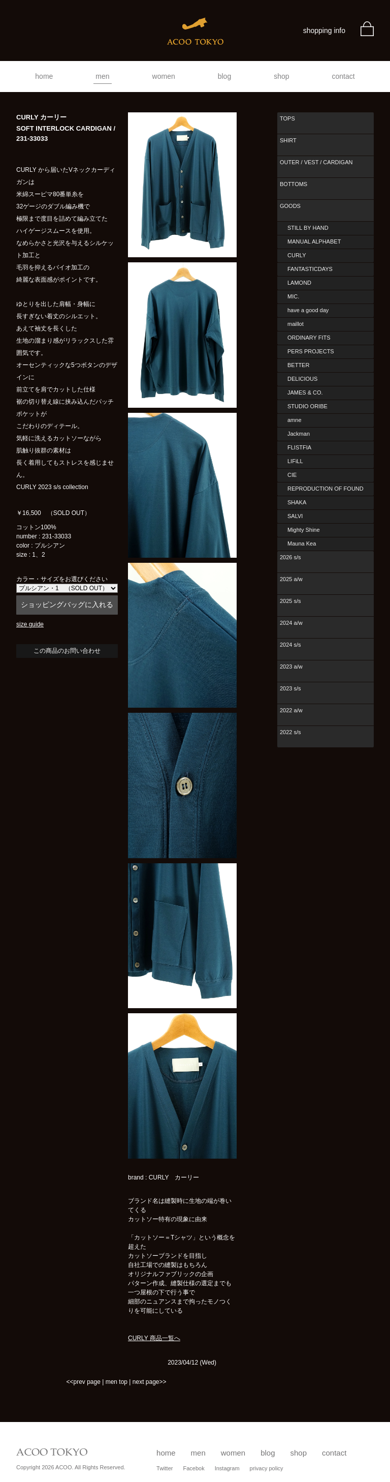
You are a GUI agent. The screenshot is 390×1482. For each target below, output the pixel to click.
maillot (295, 324)
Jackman (298, 434)
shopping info (324, 30)
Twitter (164, 1468)
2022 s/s (290, 732)
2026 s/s (290, 557)
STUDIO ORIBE (307, 406)
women (163, 76)
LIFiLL (295, 461)
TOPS (287, 118)
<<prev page (83, 1381)
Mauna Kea (301, 543)
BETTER (298, 365)
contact (343, 76)
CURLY (296, 255)
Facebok (193, 1468)
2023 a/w (291, 666)
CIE (292, 475)
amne (294, 420)
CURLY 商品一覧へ (154, 1338)
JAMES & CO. (305, 392)
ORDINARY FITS (309, 338)
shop (281, 76)
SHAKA (296, 502)
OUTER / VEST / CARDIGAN (316, 162)
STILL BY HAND (308, 228)
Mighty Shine (303, 530)
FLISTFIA (299, 447)
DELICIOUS (302, 379)
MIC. (293, 296)
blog (224, 76)
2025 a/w (291, 579)
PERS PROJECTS (310, 351)
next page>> (150, 1381)
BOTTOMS (293, 184)
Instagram (227, 1468)
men (102, 76)
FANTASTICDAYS (310, 269)
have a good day (308, 310)
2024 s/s (290, 645)
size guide (30, 624)
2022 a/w (291, 710)
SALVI (295, 516)
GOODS (290, 206)
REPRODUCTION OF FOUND (325, 489)
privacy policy (266, 1468)
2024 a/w (291, 623)
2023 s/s (290, 688)
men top (116, 1381)
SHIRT (288, 140)
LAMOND (299, 283)
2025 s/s (290, 601)
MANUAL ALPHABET (314, 241)
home (44, 76)
